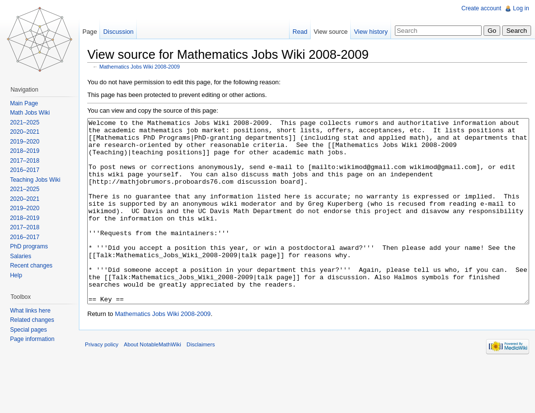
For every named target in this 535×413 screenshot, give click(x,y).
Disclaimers (212, 390)
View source (327, 31)
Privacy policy (112, 390)
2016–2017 (28, 170)
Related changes (36, 319)
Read (296, 31)
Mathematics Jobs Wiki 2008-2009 (151, 69)
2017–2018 (28, 160)
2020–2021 (28, 131)
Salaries (24, 256)
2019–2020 (28, 141)
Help (20, 275)
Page (97, 31)
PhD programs (32, 246)
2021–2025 (28, 122)
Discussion (126, 31)
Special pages (32, 329)
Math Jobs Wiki (33, 112)
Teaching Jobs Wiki (39, 179)
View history (367, 31)
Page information (36, 339)
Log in (519, 8)
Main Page (28, 103)
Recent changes (35, 265)
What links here (34, 310)
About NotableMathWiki (164, 390)
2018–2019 (28, 150)
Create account (479, 8)
